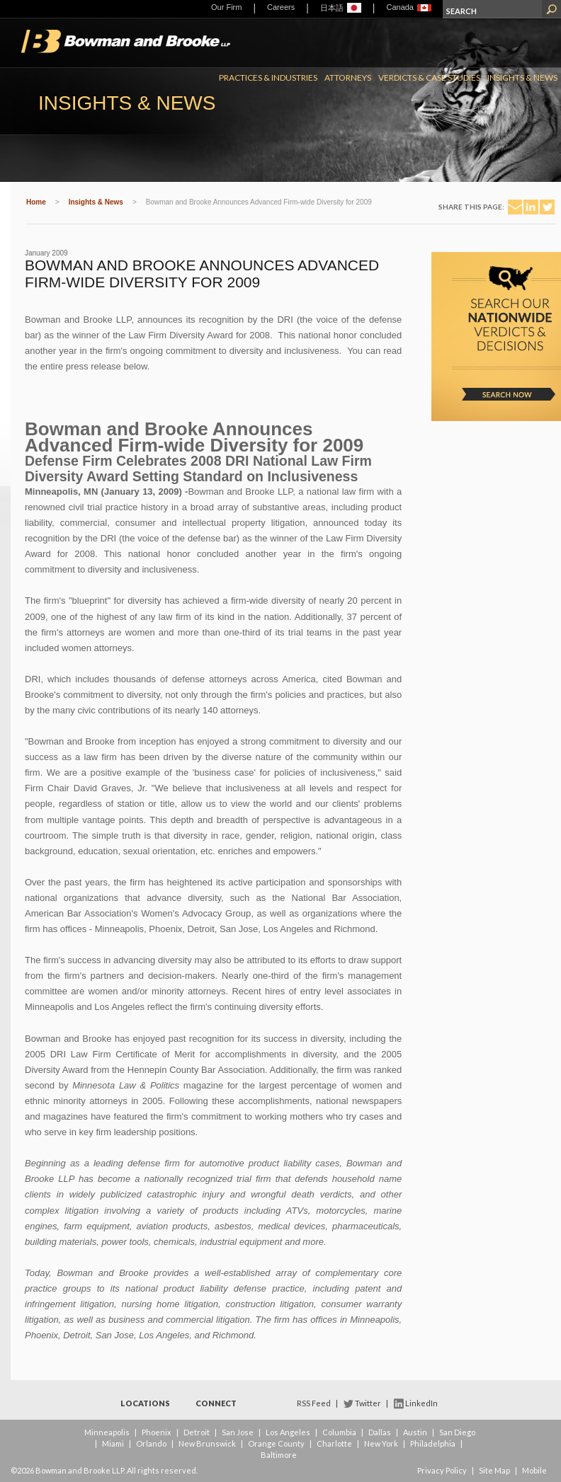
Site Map (494, 1470)
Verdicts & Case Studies (429, 77)
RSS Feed (314, 1403)
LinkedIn (421, 1403)
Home (36, 202)
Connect (216, 1403)
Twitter (368, 1403)
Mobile (534, 1470)
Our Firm (226, 7)
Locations (145, 1403)
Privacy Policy (442, 1470)
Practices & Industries (268, 77)
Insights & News (522, 77)
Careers (281, 7)
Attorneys (347, 77)
